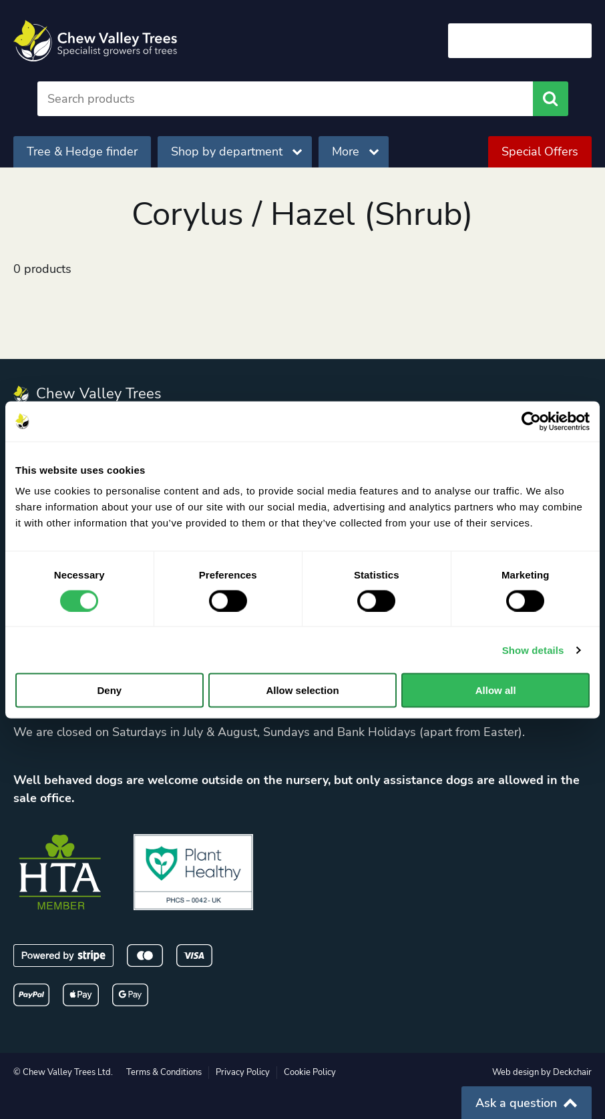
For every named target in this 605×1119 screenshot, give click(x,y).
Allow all (495, 690)
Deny (109, 690)
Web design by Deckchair (542, 1072)
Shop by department (236, 151)
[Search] (285, 98)
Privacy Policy (243, 1072)
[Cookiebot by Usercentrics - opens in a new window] (531, 421)
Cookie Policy (310, 1072)
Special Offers (539, 151)
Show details (533, 649)
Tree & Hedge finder (82, 151)
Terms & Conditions (164, 1072)
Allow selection (302, 690)
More (355, 151)
